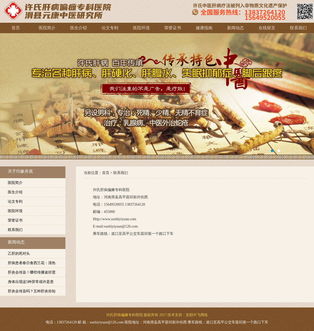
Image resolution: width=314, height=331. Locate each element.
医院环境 (15, 211)
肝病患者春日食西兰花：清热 (31, 263)
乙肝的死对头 (19, 253)
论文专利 (15, 202)
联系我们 (15, 230)
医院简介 (15, 183)
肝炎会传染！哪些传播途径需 (31, 272)
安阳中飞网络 (197, 315)
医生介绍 (15, 192)
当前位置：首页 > (98, 173)
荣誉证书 (15, 220)
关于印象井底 (20, 171)
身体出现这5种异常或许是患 (31, 282)
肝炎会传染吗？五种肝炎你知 (31, 291)
